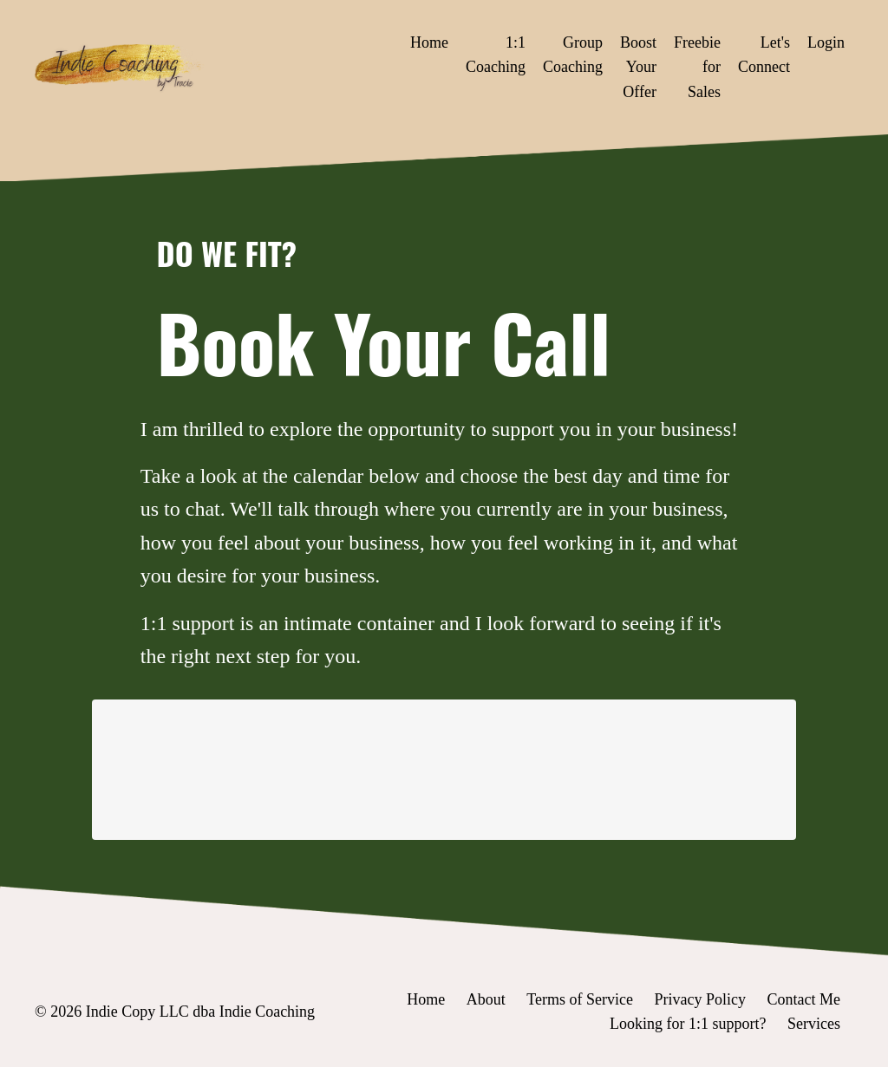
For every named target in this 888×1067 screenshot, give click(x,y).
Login (826, 42)
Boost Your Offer (638, 67)
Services (813, 1023)
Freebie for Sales (697, 67)
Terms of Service (579, 999)
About (486, 999)
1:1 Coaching (496, 55)
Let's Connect (764, 55)
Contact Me (803, 999)
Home (429, 42)
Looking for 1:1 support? (688, 1023)
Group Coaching (573, 55)
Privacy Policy (701, 999)
